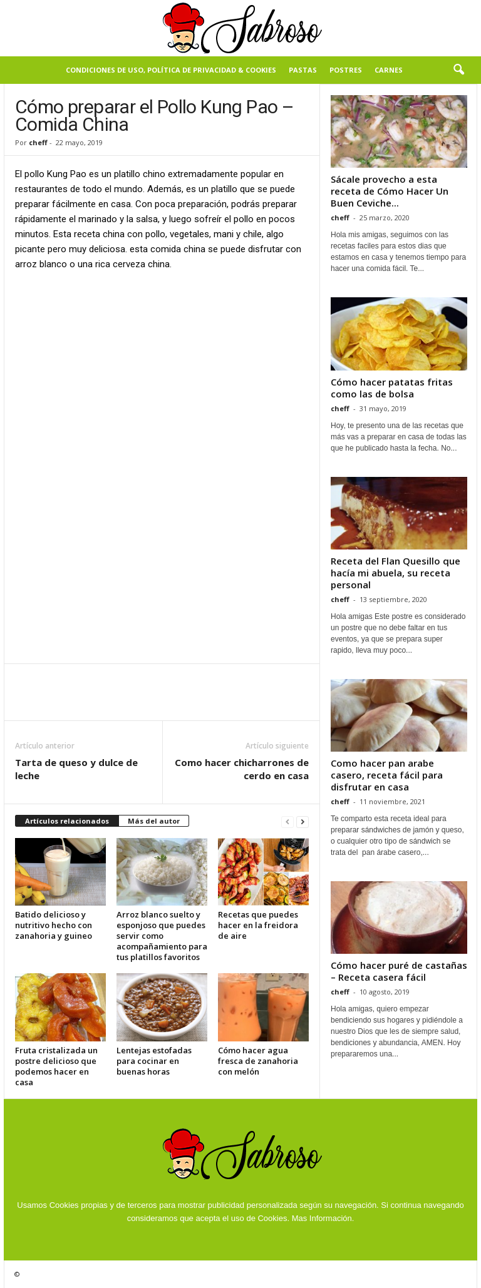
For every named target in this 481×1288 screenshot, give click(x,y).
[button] (458, 70)
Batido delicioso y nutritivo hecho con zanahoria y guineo (53, 925)
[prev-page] (287, 821)
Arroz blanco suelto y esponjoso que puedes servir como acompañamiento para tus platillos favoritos (161, 936)
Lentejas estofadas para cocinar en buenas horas (154, 1061)
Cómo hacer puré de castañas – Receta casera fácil (399, 971)
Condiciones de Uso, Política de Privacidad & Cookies (171, 69)
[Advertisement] (162, 374)
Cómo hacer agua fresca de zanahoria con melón (258, 1061)
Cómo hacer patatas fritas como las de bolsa (392, 388)
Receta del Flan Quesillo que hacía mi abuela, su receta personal (395, 573)
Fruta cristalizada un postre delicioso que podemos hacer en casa (56, 1066)
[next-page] (302, 821)
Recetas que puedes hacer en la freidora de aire (258, 925)
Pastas (303, 69)
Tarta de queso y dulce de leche (76, 769)
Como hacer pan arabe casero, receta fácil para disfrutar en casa (387, 775)
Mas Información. (323, 1218)
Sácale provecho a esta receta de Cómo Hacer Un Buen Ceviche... (389, 191)
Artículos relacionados (67, 820)
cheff (38, 142)
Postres (345, 69)
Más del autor (154, 820)
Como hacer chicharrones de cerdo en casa (242, 769)
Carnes (389, 69)
